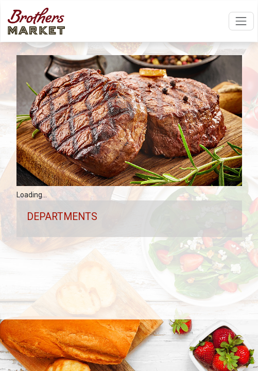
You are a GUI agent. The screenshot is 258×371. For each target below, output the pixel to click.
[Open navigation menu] (241, 21)
